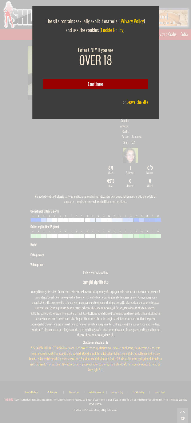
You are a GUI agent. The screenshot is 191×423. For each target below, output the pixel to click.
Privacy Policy (132, 21)
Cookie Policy (112, 30)
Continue (95, 84)
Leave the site (137, 102)
